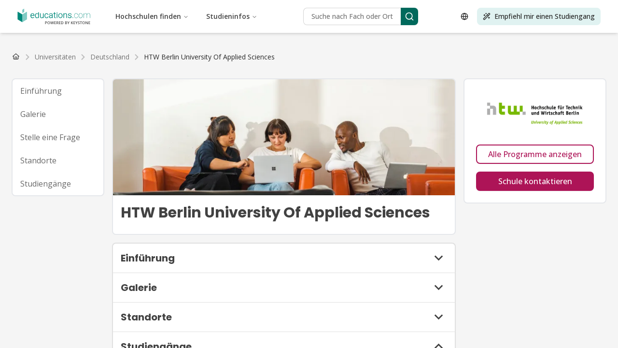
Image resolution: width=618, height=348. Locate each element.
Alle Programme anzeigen (535, 154)
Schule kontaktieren (535, 181)
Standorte (38, 160)
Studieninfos (231, 16)
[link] (209, 57)
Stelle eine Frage (50, 137)
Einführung (41, 91)
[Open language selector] (464, 16)
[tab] (58, 90)
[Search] (409, 16)
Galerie (33, 114)
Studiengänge (45, 183)
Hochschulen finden (152, 16)
